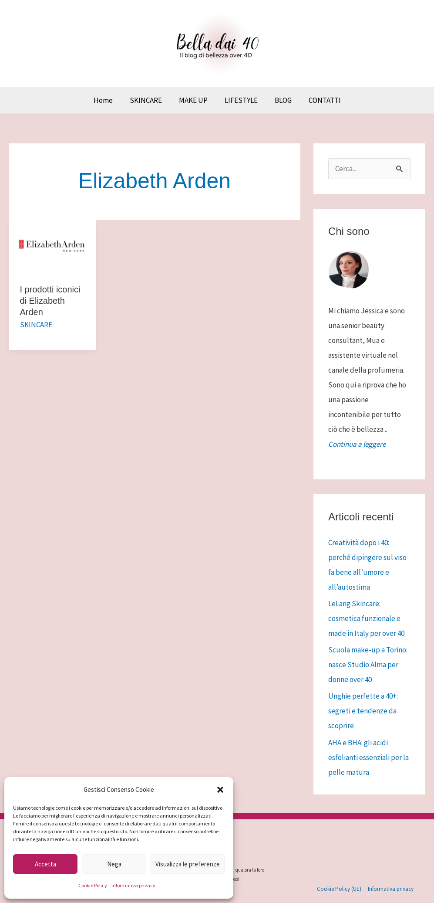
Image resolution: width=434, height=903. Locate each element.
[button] (220, 789)
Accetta (45, 864)
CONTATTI (319, 100)
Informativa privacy (133, 885)
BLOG (279, 100)
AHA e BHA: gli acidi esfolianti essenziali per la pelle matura (368, 757)
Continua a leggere (357, 444)
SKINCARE (149, 100)
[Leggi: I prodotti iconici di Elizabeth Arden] (52, 245)
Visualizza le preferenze (187, 864)
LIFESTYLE (239, 100)
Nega (114, 864)
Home (108, 100)
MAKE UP (194, 100)
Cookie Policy (92, 885)
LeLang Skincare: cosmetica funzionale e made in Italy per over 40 (366, 618)
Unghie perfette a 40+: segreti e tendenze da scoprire (363, 710)
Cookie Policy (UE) (339, 889)
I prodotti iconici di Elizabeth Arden (50, 301)
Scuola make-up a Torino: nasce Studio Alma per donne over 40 (367, 664)
